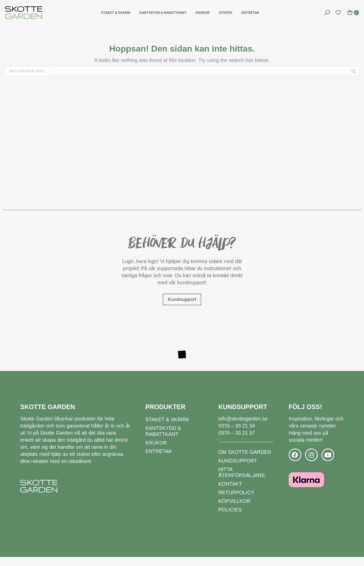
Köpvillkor (234, 510)
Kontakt (230, 493)
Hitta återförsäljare (241, 481)
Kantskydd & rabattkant (163, 440)
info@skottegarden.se (243, 428)
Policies (230, 519)
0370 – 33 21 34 (236, 435)
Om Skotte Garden (244, 461)
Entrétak (158, 460)
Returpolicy (236, 501)
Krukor (156, 452)
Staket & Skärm (167, 428)
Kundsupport (237, 470)
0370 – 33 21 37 (236, 442)
